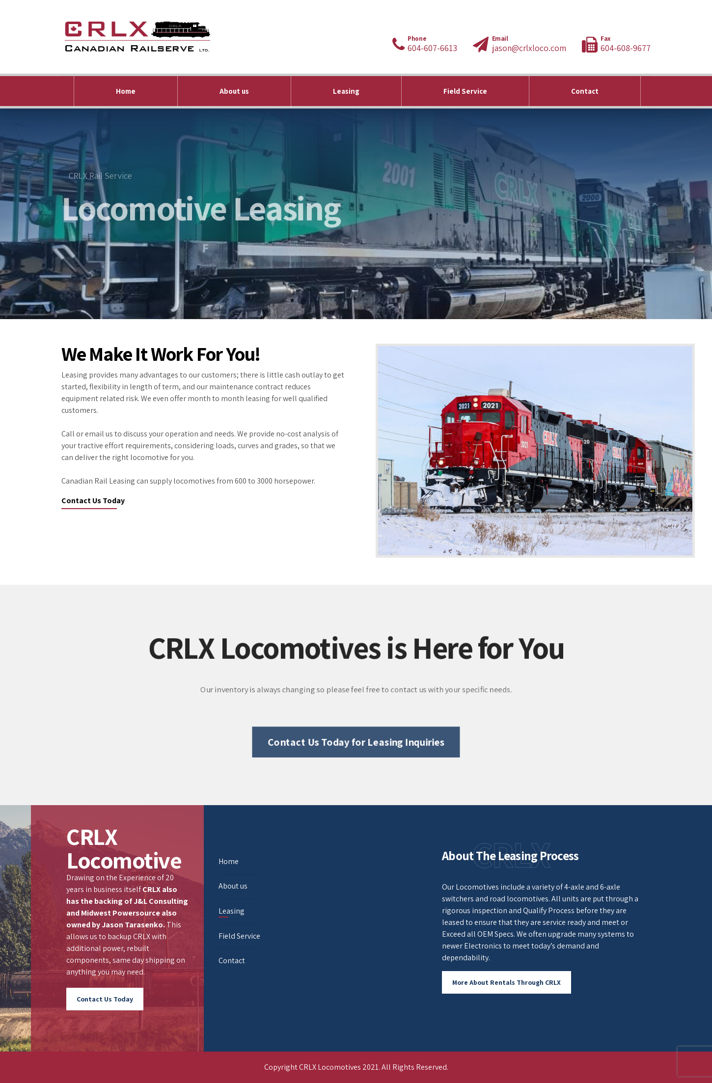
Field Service (465, 91)
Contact (585, 91)
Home (126, 91)
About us (234, 91)
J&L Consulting (161, 901)
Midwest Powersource (120, 913)
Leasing (346, 91)
